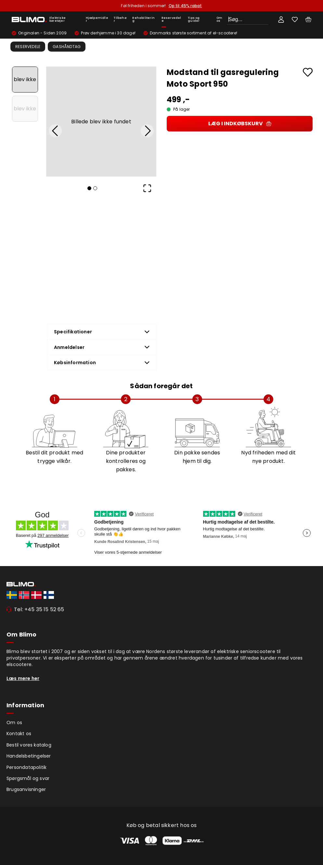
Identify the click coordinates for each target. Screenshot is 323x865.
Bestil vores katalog (28, 745)
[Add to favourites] (308, 72)
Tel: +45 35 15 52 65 (39, 609)
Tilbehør (120, 19)
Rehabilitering (143, 19)
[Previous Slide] (55, 130)
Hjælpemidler (97, 19)
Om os (219, 19)
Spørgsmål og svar (27, 778)
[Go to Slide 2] (25, 109)
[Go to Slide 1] (25, 80)
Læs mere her (22, 678)
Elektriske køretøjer (57, 19)
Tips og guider (194, 19)
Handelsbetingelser (28, 756)
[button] (101, 122)
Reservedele (171, 19)
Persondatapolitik (26, 767)
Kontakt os (18, 733)
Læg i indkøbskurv (239, 123)
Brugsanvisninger (26, 789)
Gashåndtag (67, 46)
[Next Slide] (147, 130)
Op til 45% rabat (185, 5)
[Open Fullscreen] (147, 188)
